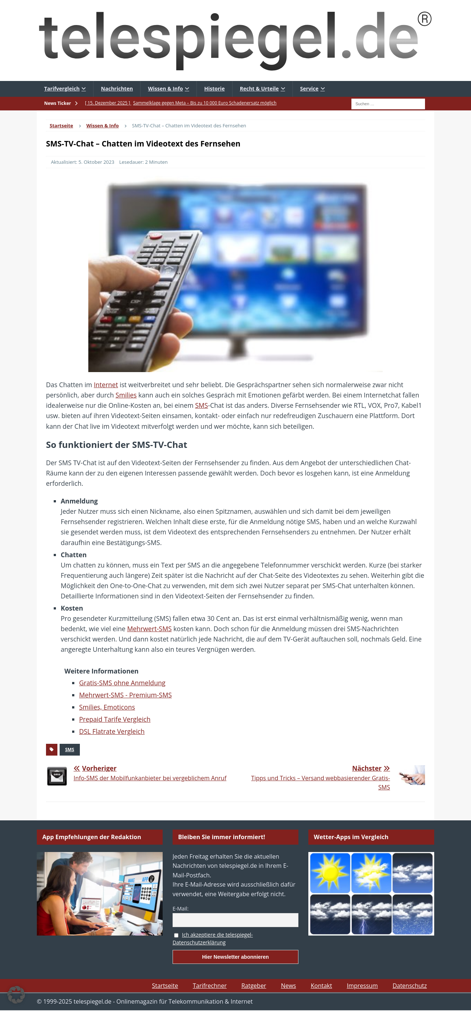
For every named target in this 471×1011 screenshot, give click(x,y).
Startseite (165, 986)
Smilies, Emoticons (107, 707)
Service (309, 88)
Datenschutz (410, 986)
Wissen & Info (165, 88)
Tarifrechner (210, 986)
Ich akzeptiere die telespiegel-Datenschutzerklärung (213, 938)
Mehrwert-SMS (149, 628)
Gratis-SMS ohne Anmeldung (122, 682)
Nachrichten (117, 88)
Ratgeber (253, 986)
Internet (106, 384)
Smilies (126, 394)
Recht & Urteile (259, 88)
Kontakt (321, 986)
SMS (201, 405)
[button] (16, 995)
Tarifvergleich (61, 88)
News (288, 986)
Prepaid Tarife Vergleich (114, 719)
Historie (214, 88)
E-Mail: (180, 908)
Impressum (362, 986)
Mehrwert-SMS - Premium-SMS (125, 694)
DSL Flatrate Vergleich (112, 731)
